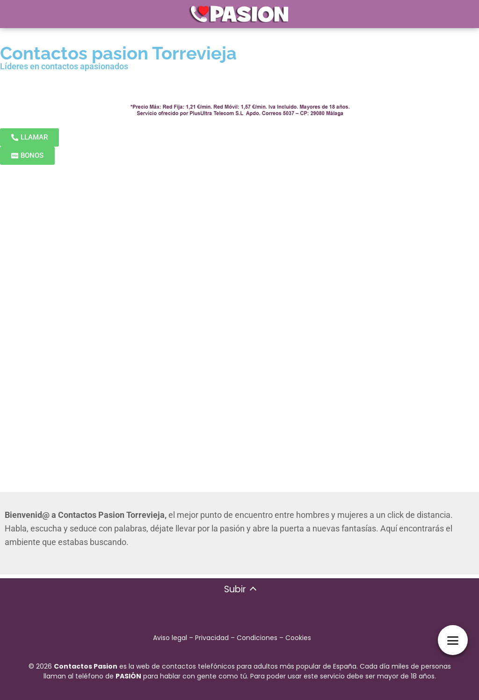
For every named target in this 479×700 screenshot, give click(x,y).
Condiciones (257, 637)
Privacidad (212, 637)
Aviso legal (170, 637)
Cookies (298, 637)
